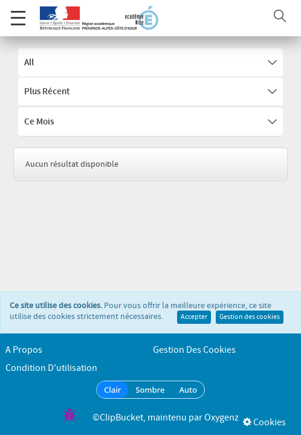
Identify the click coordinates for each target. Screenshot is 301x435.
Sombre (149, 389)
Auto (188, 389)
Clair (112, 389)
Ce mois (150, 122)
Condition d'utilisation (51, 368)
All (150, 63)
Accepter (194, 305)
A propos (23, 350)
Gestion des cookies (249, 305)
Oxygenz (221, 417)
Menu (18, 12)
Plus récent (150, 92)
